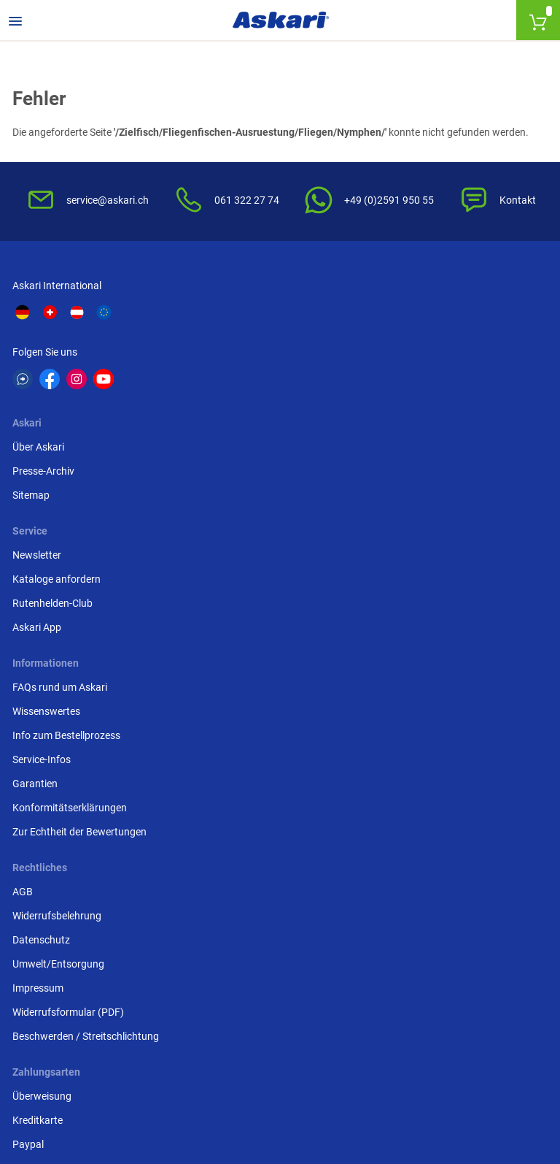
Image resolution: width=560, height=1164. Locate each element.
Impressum (223, 583)
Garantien (37, 583)
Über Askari (223, 354)
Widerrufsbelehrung (242, 511)
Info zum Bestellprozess (68, 535)
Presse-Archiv (229, 378)
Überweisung (409, 487)
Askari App (404, 426)
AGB (208, 487)
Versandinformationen (66, 1100)
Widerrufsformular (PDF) (253, 607)
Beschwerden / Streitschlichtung (271, 631)
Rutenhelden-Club (420, 402)
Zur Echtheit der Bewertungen (82, 631)
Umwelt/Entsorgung (243, 559)
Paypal (395, 535)
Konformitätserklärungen (72, 607)
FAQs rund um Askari (62, 487)
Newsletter (404, 354)
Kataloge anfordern (424, 378)
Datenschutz (226, 535)
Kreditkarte (405, 511)
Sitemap (216, 402)
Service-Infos (44, 559)
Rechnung (403, 559)
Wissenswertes (48, 511)
